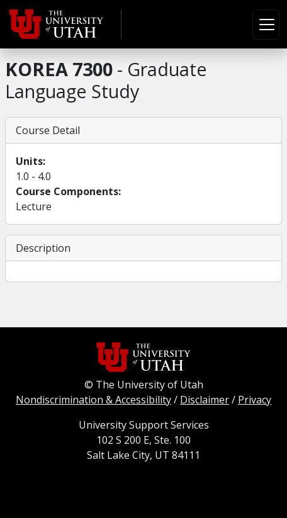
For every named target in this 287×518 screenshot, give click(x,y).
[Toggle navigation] (265, 24)
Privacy (254, 400)
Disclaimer (204, 400)
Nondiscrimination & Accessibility (93, 400)
